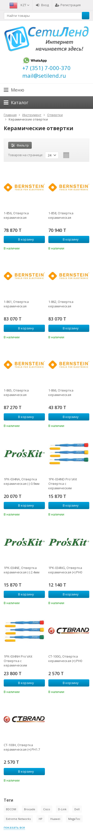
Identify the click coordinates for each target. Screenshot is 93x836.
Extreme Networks (18, 819)
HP (40, 819)
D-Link (62, 809)
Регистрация (68, 5)
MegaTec (74, 819)
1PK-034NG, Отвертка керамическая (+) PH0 (65, 570)
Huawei (55, 819)
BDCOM (11, 809)
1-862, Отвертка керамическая (60, 303)
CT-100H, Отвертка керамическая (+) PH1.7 (22, 747)
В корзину (23, 239)
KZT (25, 5)
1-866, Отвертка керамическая (60, 392)
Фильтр (20, 145)
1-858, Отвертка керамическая (60, 215)
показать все (14, 827)
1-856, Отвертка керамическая (16, 215)
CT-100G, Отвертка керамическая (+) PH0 (65, 658)
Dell (77, 809)
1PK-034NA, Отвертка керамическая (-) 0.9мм (21, 481)
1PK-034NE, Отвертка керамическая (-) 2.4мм (21, 570)
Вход (42, 5)
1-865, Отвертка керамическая (16, 392)
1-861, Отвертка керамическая (16, 303)
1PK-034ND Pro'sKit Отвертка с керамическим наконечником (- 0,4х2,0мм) (62, 483)
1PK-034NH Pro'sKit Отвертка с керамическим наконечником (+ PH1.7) (22, 660)
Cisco (46, 809)
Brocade (29, 809)
